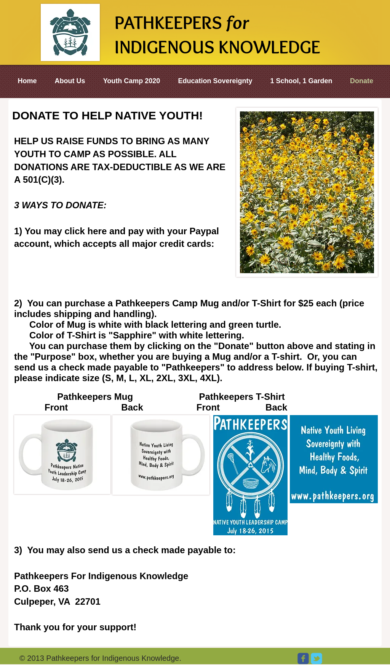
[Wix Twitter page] (316, 658)
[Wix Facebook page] (303, 658)
